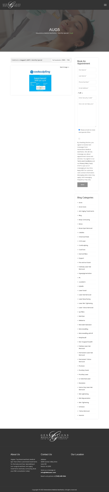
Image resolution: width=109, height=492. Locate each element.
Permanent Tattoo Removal (85, 360)
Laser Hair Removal (85, 295)
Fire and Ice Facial (85, 262)
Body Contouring (84, 220)
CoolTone (82, 250)
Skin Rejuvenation (84, 398)
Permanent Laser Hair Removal (86, 354)
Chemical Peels (84, 237)
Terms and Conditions (84, 161)
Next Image (64, 67)
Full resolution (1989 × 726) (61, 60)
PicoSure (82, 366)
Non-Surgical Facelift (86, 342)
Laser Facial (82, 290)
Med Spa (82, 316)
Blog (80, 215)
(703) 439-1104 (60, 476)
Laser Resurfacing (84, 299)
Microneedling (83, 329)
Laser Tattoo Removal (86, 308)
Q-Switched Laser (85, 379)
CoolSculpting (83, 245)
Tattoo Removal (84, 411)
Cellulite (81, 232)
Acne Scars (82, 207)
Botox (81, 224)
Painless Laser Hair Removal (85, 347)
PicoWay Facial (84, 370)
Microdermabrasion (85, 325)
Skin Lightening (84, 394)
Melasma (82, 320)
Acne (80, 203)
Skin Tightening (84, 402)
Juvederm (82, 282)
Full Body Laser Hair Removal (85, 268)
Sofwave (82, 407)
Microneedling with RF (86, 333)
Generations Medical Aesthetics (54, 490)
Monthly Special (37, 60)
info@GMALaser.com (48, 472)
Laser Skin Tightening (86, 303)
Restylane (82, 383)
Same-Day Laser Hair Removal (86, 388)
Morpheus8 (82, 338)
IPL (80, 278)
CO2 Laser (82, 241)
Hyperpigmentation (85, 273)
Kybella (81, 286)
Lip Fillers (81, 312)
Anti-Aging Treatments (86, 211)
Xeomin (81, 415)
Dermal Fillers (83, 254)
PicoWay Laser (83, 374)
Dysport (81, 258)
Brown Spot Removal (85, 228)
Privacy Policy (84, 163)
